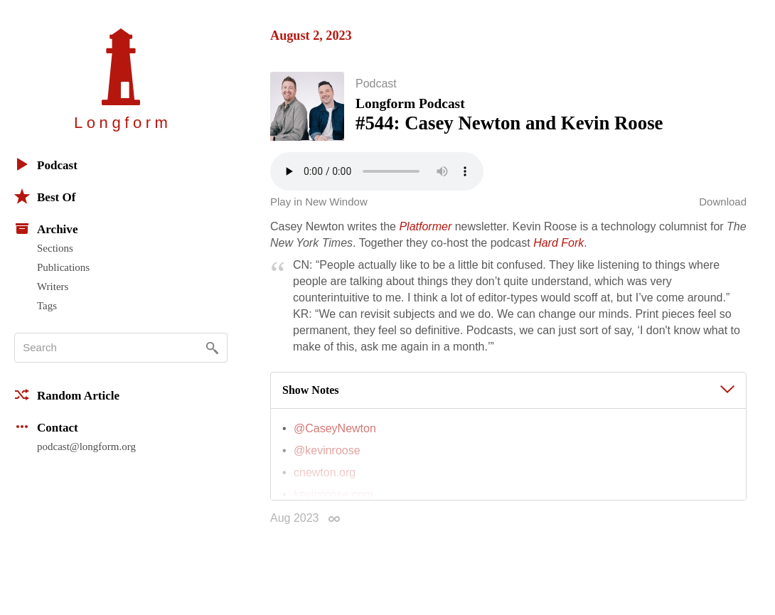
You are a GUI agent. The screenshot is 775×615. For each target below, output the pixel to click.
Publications (63, 267)
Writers (52, 286)
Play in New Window (319, 206)
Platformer (425, 231)
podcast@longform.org (86, 446)
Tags (47, 305)
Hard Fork (558, 248)
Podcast (46, 164)
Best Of (44, 196)
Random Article (66, 394)
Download (723, 206)
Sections (55, 248)
